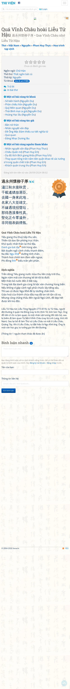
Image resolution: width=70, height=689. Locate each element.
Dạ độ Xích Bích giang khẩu (20, 293)
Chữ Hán (21, 208)
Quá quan (10, 273)
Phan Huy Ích (31, 290)
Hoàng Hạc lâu (13, 252)
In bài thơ (12, 228)
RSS (66, 686)
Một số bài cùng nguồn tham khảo (26, 282)
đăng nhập (51, 501)
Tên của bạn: (7, 505)
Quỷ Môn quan (13, 246)
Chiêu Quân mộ (13, 290)
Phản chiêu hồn (13, 242)
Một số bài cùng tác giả (19, 258)
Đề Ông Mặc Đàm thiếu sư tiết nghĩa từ (26, 269)
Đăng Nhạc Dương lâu (17, 276)
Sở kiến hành (12, 239)
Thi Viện (8, 3)
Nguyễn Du (27, 239)
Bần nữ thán (12, 263)
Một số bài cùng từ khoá (20, 235)
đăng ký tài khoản (37, 501)
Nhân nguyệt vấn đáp (17, 266)
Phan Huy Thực (38, 286)
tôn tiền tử (19, 310)
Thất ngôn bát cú (23, 212)
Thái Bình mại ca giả (16, 249)
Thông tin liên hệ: (10, 516)
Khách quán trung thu (17, 303)
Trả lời (10, 224)
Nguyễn (17, 215)
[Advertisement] (35, 52)
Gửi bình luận (8, 528)
